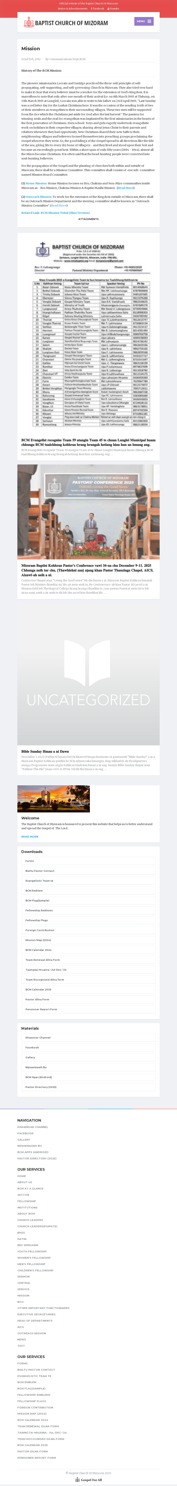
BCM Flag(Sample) (37, 902)
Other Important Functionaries (43, 1309)
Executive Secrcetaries (36, 1315)
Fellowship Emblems (39, 912)
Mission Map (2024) (38, 941)
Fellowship (26, 1202)
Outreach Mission (31, 1334)
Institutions (27, 1209)
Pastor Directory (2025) (40, 1088)
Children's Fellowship (35, 1272)
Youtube (113, 8)
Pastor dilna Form (37, 1001)
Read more (30, 838)
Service (23, 1290)
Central (24, 1284)
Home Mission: (37, 185)
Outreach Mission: (39, 198)
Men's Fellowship (31, 1265)
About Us (24, 1184)
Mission (30, 50)
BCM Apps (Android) (38, 1078)
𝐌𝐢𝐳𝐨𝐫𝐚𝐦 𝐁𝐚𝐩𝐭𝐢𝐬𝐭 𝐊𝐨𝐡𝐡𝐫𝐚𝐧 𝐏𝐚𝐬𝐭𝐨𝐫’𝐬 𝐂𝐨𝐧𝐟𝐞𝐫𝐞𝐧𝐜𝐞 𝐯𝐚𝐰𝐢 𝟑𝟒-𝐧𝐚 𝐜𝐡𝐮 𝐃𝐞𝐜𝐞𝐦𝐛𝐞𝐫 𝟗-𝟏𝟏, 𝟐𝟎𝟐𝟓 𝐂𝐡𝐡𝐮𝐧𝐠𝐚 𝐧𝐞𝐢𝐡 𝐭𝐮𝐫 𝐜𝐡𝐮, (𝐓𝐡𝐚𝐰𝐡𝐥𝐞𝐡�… (87, 572)
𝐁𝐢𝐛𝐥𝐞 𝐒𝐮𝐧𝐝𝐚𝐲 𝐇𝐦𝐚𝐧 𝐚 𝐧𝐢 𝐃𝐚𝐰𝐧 (45, 753)
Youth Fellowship (32, 1253)
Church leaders (30, 1221)
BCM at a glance (30, 1190)
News (21, 1341)
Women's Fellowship (34, 1259)
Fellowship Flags (36, 921)
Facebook (97, 8)
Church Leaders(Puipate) (37, 1227)
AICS (20, 1328)
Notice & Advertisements (73, 8)
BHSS (21, 1234)
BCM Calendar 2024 (38, 951)
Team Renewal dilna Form (42, 961)
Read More (125, 189)
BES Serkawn (27, 1246)
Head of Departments (35, 1322)
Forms (29, 862)
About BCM (26, 1215)
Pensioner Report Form (41, 1010)
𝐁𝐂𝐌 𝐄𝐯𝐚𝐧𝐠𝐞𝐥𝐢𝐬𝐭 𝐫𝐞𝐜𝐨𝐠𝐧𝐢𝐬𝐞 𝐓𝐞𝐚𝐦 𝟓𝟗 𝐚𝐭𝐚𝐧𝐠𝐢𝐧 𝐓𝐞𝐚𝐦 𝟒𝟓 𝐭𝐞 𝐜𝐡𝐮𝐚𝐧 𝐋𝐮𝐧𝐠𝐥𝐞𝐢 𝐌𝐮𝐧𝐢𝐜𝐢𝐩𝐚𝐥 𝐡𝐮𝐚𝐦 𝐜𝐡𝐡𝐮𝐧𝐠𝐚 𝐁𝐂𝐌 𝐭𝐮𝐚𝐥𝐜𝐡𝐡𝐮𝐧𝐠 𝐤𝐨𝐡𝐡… (88, 444)
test (21, 1347)
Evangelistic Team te (39, 882)
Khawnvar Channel (38, 1039)
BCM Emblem (34, 892)
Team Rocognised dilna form (44, 981)
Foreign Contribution (39, 931)
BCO (20, 1303)
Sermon (23, 1278)
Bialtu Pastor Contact (39, 872)
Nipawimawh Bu (36, 1068)
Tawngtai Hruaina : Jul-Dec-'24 (46, 971)
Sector (23, 1196)
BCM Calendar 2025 (38, 991)
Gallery (30, 1059)
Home (21, 1177)
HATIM (21, 1240)
